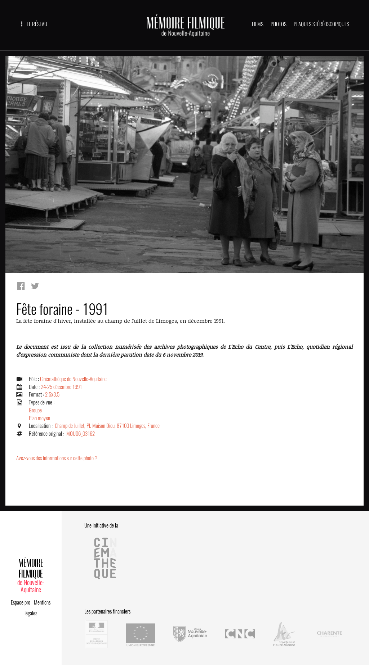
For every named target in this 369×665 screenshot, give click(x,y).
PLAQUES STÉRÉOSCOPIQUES (321, 24)
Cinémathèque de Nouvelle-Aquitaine (73, 379)
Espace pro (20, 602)
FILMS (257, 24)
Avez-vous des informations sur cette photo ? (56, 458)
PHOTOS (278, 24)
